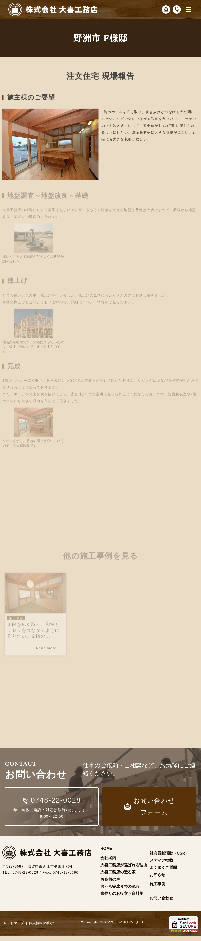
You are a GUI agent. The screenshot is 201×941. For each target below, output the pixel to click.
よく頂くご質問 (163, 873)
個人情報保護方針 (42, 928)
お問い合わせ (161, 903)
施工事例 (157, 889)
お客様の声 (110, 884)
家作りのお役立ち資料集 (121, 899)
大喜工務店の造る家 (118, 877)
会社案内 (108, 863)
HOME (106, 854)
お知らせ (157, 880)
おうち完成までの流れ (119, 892)
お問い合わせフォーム (149, 809)
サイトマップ (13, 928)
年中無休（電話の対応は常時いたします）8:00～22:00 (52, 808)
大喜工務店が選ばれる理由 (123, 870)
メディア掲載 (161, 866)
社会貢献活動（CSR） (169, 858)
